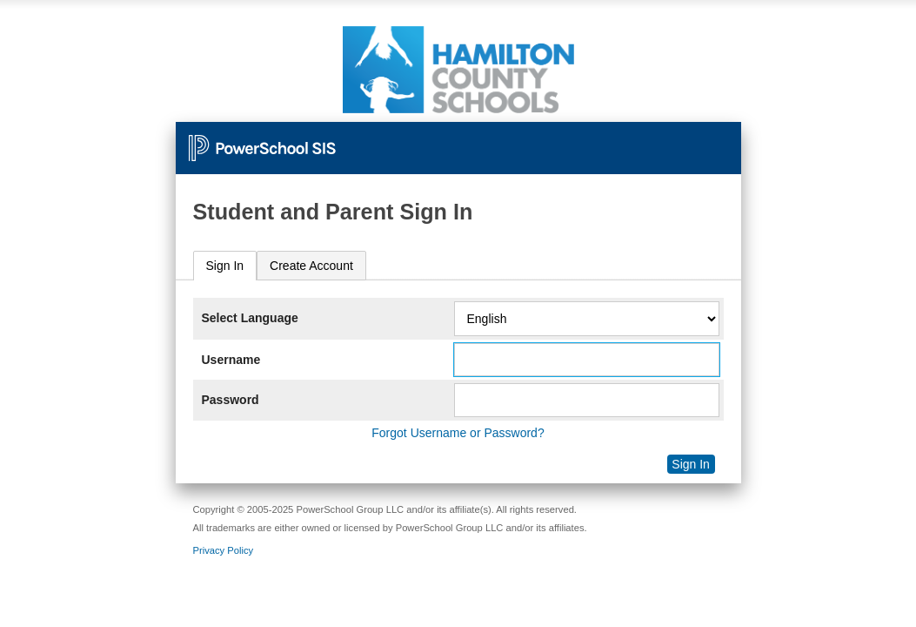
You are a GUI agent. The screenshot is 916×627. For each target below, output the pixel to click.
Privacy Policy (223, 550)
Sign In (225, 266)
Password (230, 400)
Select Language (250, 318)
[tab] (225, 266)
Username (231, 360)
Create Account (311, 266)
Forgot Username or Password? (457, 433)
